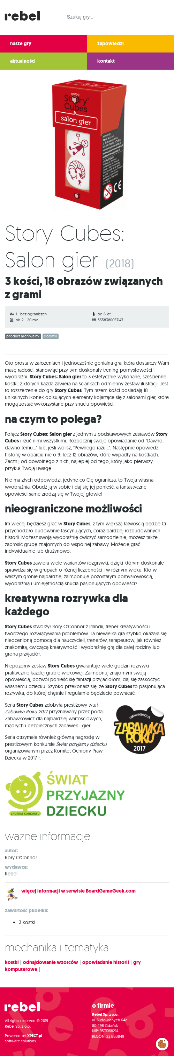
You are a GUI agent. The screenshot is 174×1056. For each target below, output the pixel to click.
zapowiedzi (110, 43)
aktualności (23, 61)
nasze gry (20, 43)
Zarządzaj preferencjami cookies (162, 1042)
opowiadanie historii (105, 962)
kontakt (106, 61)
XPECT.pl (34, 1035)
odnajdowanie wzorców (50, 962)
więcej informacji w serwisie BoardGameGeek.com (78, 891)
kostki (12, 962)
